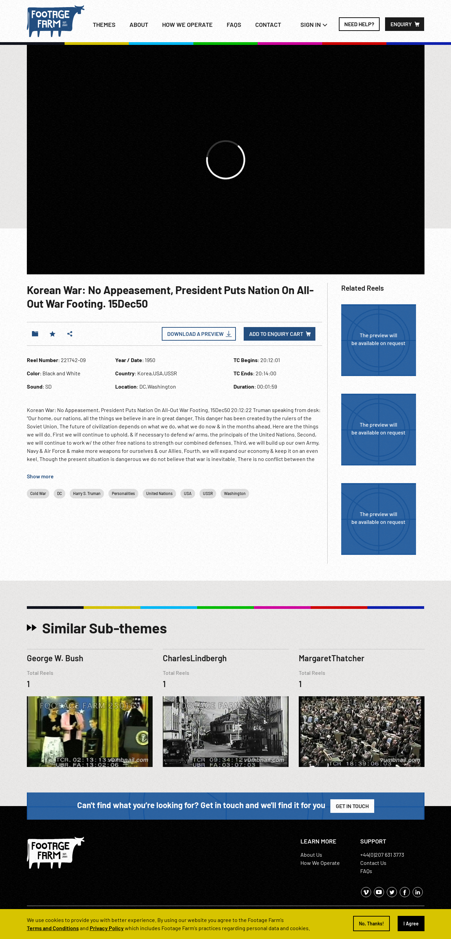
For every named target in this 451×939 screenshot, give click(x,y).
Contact (268, 24)
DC (59, 493)
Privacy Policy (107, 928)
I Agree (411, 923)
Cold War (38, 493)
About (138, 24)
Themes (104, 24)
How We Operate (320, 862)
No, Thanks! (371, 923)
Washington (235, 493)
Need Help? (359, 24)
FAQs (234, 24)
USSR (208, 493)
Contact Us (373, 862)
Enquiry (401, 24)
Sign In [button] (314, 24)
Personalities (123, 493)
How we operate (187, 24)
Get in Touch (352, 806)
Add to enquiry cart (276, 333)
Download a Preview (195, 333)
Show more (40, 476)
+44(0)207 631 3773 (382, 854)
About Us (311, 854)
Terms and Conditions (53, 928)
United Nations (159, 493)
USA (188, 493)
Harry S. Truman (87, 493)
